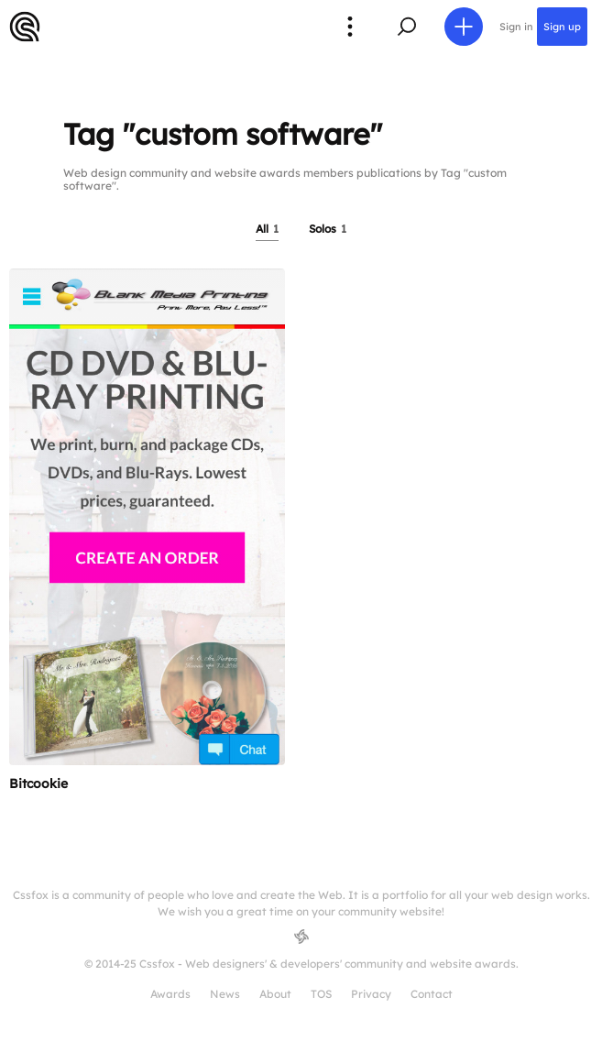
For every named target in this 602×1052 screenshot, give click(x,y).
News (225, 994)
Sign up (562, 26)
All (267, 229)
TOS (321, 994)
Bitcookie (38, 783)
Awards (170, 994)
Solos (327, 229)
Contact (431, 994)
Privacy (371, 994)
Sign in (516, 26)
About (275, 994)
